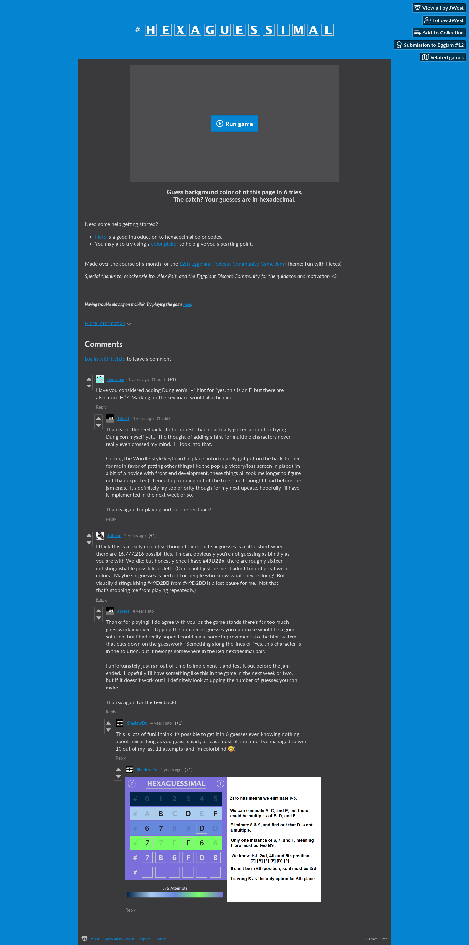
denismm (115, 379)
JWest (123, 418)
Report (144, 939)
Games (371, 939)
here (187, 304)
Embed (160, 939)
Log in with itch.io (105, 358)
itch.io (95, 939)
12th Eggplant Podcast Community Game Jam (231, 263)
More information (108, 323)
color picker (164, 244)
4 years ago (138, 379)
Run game (234, 123)
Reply (101, 407)
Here (100, 236)
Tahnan (114, 535)
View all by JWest (119, 939)
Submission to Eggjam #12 (430, 44)
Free (384, 939)
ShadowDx (137, 723)
